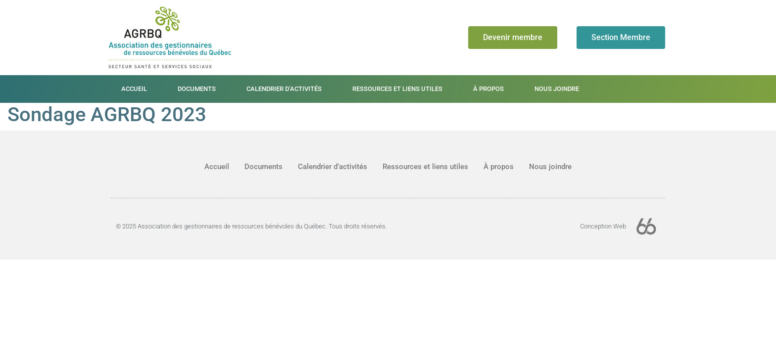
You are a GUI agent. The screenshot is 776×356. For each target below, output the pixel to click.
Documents (197, 88)
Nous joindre (556, 88)
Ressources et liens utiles (397, 88)
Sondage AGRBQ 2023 (106, 114)
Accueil (134, 88)
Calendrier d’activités (284, 88)
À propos (488, 88)
